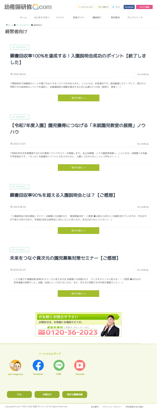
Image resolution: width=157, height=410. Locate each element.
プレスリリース (134, 17)
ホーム (23, 17)
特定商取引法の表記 (134, 406)
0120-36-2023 (86, 7)
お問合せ (47, 394)
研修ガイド (78, 17)
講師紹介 (97, 17)
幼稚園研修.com (28, 6)
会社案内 (95, 406)
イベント (60, 17)
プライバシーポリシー (112, 406)
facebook (129, 7)
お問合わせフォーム (103, 7)
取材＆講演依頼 (74, 394)
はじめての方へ (42, 17)
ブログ (116, 7)
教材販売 (115, 17)
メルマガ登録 (144, 7)
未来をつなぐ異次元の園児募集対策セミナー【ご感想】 (65, 258)
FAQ (19, 394)
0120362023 (78, 324)
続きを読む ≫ (78, 97)
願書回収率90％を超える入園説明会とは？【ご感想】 (63, 195)
